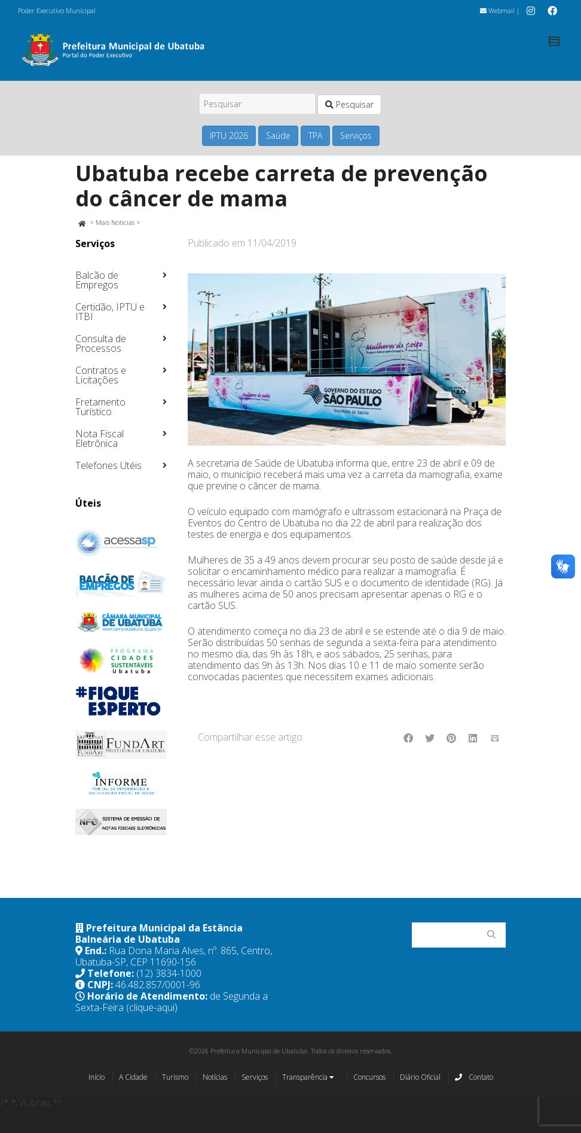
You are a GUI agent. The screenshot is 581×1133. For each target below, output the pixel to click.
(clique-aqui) (152, 1007)
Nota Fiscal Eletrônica (99, 438)
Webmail (497, 10)
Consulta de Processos (100, 343)
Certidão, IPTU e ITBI (110, 311)
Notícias (215, 1077)
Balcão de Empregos (96, 280)
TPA (315, 135)
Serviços (356, 135)
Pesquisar (349, 104)
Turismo (175, 1077)
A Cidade (133, 1077)
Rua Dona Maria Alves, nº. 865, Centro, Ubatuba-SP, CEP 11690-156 (173, 956)
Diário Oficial (420, 1077)
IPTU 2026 (229, 135)
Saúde (278, 135)
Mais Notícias (115, 222)
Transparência (308, 1078)
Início (96, 1077)
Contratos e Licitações (100, 375)
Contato (474, 1076)
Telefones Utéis (108, 465)
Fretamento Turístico (100, 406)
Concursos (369, 1077)
